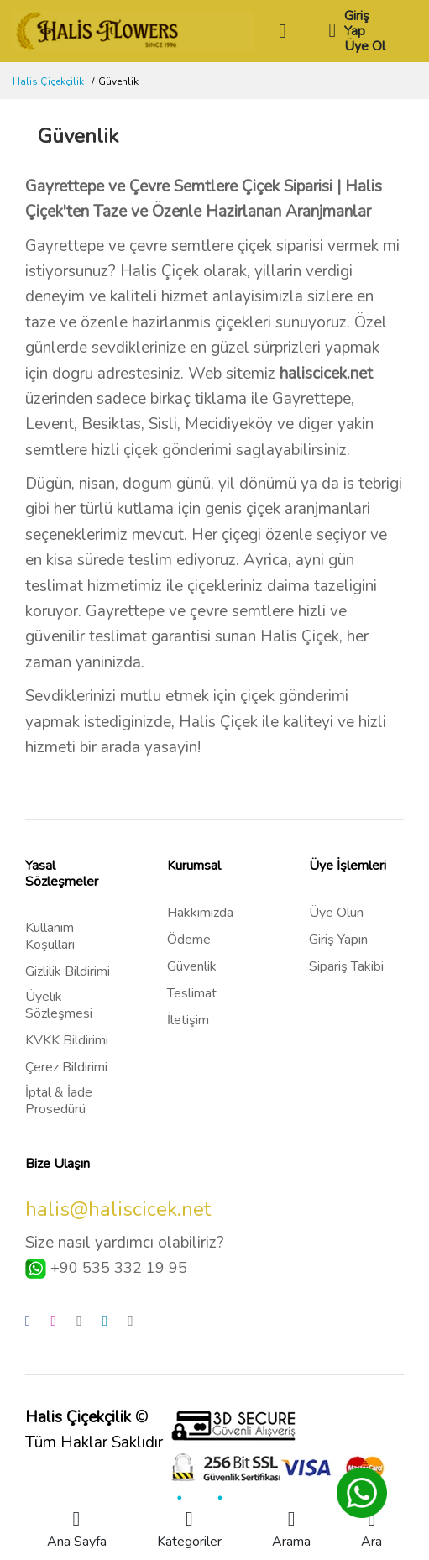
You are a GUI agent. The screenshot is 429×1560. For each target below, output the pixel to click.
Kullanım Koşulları (50, 936)
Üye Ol (364, 46)
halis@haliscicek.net (118, 1209)
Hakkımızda (200, 912)
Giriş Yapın (338, 939)
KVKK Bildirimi (66, 1040)
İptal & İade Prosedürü (58, 1101)
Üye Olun (336, 912)
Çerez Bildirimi (66, 1067)
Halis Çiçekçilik (48, 81)
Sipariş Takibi (346, 966)
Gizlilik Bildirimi (67, 971)
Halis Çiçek (159, 271)
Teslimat (192, 993)
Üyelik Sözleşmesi (58, 1005)
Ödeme (189, 939)
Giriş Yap (356, 23)
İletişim (188, 1020)
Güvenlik (192, 966)
